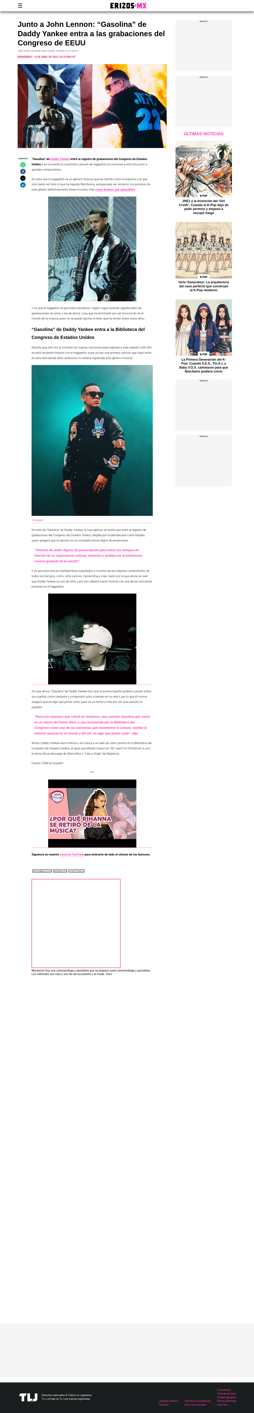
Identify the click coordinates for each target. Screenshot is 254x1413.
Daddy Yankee (59, 159)
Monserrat (25, 56)
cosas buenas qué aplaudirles (115, 189)
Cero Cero (222, 1404)
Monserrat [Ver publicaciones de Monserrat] (38, 970)
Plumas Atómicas (226, 1401)
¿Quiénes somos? (168, 1401)
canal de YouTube (72, 854)
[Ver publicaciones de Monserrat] (76, 966)
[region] (203, 48)
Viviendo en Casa (226, 1393)
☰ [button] (19, 5)
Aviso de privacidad (195, 1404)
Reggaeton (76, 870)
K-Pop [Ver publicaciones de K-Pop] (203, 195)
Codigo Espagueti (226, 1397)
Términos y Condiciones (197, 1401)
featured (60, 870)
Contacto (164, 1404)
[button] (23, 164)
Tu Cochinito (224, 1389)
